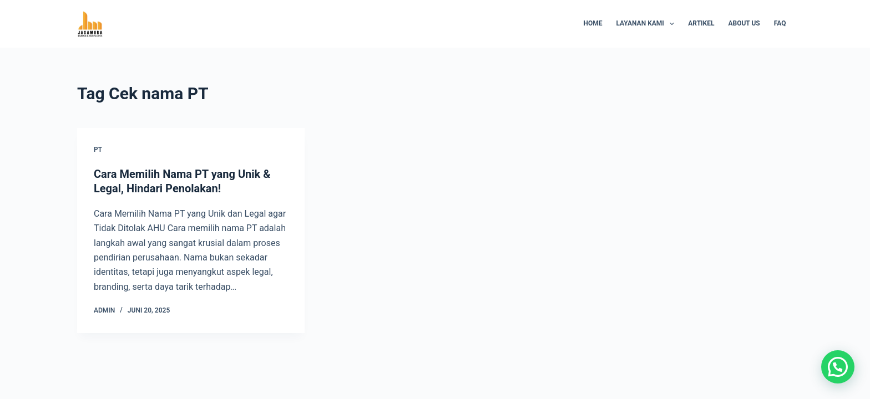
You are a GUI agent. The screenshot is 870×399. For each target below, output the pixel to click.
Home (592, 23)
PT (98, 150)
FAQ (780, 23)
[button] (837, 366)
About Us (744, 23)
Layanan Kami (647, 23)
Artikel (701, 23)
